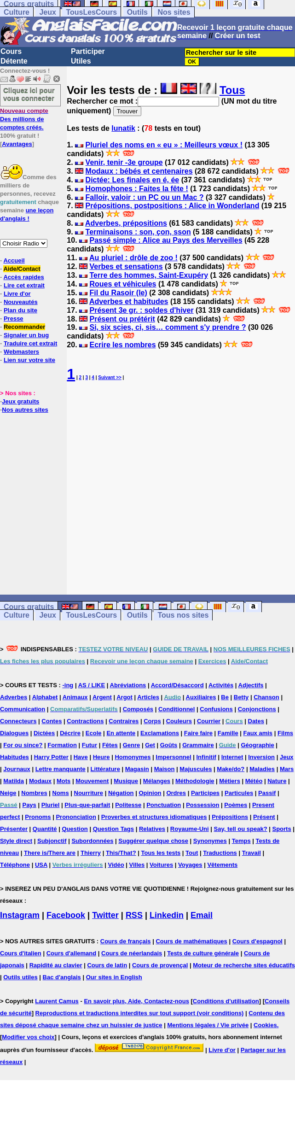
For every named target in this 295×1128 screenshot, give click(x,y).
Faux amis (258, 733)
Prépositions (230, 816)
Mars (287, 769)
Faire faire (198, 733)
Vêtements (222, 864)
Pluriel (50, 804)
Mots (63, 780)
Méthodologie (194, 780)
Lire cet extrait (24, 285)
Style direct (16, 840)
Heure (101, 757)
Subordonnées (92, 840)
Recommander (24, 326)
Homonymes (132, 757)
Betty (241, 697)
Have (81, 757)
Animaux (75, 697)
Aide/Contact (21, 268)
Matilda (13, 780)
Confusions (216, 709)
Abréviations (128, 685)
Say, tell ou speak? (240, 828)
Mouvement (92, 780)
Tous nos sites (182, 615)
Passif (267, 792)
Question (74, 828)
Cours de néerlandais (131, 953)
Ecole (94, 733)
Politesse (128, 804)
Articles (148, 697)
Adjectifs (251, 685)
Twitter (105, 915)
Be (225, 697)
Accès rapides (23, 277)
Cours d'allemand (71, 953)
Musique (126, 780)
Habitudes (14, 757)
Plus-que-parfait (87, 804)
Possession (202, 804)
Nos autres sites (25, 409)
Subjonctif (52, 840)
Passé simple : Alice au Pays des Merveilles (165, 240)
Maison (164, 769)
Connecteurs (18, 721)
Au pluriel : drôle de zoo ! (133, 258)
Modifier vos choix (28, 1037)
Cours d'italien (20, 953)
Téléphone (15, 864)
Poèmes (235, 804)
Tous (232, 90)
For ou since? (22, 745)
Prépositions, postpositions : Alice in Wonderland (173, 206)
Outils (137, 12)
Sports (281, 828)
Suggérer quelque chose (153, 840)
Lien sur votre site (29, 360)
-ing (67, 685)
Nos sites (173, 12)
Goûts (169, 745)
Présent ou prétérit (122, 319)
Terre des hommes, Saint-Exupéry (148, 275)
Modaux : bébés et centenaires (139, 171)
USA (41, 864)
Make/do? (230, 769)
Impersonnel (173, 757)
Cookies (265, 1025)
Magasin (137, 769)
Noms (60, 792)
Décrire (70, 733)
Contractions (85, 721)
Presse (13, 318)
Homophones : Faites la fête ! (137, 189)
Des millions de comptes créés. (24, 119)
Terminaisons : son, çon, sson (138, 232)
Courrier (208, 721)
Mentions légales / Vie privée (208, 1025)
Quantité (45, 828)
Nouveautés (21, 301)
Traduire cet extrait (30, 343)
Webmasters (21, 351)
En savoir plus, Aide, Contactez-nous (136, 1001)
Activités (220, 685)
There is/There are (49, 852)
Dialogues (14, 733)
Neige (8, 792)
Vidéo (116, 864)
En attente (120, 733)
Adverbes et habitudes (128, 301)
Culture (16, 12)
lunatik (123, 128)
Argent (102, 697)
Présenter (14, 828)
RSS (134, 915)
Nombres (34, 792)
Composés (138, 709)
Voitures (161, 864)
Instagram (20, 915)
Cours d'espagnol (257, 941)
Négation (121, 792)
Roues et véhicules (122, 284)
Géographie (257, 745)
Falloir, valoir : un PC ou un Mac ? (145, 197)
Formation (62, 745)
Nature (276, 780)
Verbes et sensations (125, 266)
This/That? (121, 852)
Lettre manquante (60, 769)
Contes (51, 721)
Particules (239, 792)
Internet (232, 757)
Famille (228, 733)
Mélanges (156, 780)
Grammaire (198, 745)
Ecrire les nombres (122, 345)
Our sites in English (114, 977)
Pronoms (38, 816)
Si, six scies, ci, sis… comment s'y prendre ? (167, 327)
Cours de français (125, 941)
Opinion (150, 792)
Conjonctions (257, 709)
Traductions (220, 852)
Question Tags (113, 828)
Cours (11, 51)
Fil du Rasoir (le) (118, 293)
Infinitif (206, 757)
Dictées (44, 733)
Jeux (47, 12)
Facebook (65, 915)
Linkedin (167, 915)
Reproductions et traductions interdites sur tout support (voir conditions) (139, 1013)
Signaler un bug (26, 335)
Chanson (266, 697)
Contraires (124, 721)
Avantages (17, 143)
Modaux (40, 780)
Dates (256, 721)
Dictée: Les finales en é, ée (132, 180)
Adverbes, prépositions (126, 223)
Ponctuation (163, 804)
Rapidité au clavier (55, 965)
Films (285, 733)
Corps (152, 721)
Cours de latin (107, 965)
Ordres (176, 792)
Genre (131, 745)
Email (202, 915)
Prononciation (76, 816)
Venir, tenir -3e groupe (124, 162)
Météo (254, 780)
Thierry (91, 852)
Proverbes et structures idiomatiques (154, 816)
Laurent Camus (57, 1001)
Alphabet (45, 697)
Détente (14, 61)
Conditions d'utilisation (226, 1001)
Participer (88, 51)
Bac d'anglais (62, 977)
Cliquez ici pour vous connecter (29, 94)
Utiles (81, 61)
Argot (124, 697)
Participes (205, 792)
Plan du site (20, 310)
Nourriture (89, 792)
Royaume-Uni (189, 828)
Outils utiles (20, 977)
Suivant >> (109, 377)
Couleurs (179, 721)
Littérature (105, 769)
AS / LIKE (91, 685)
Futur (89, 745)
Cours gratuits (29, 607)
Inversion (261, 757)
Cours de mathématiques (191, 941)
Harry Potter (51, 757)
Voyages (190, 864)
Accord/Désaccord (177, 685)
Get (150, 745)
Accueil (13, 260)
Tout (191, 852)
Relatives (152, 828)
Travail (251, 852)
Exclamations (159, 733)
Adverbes (13, 697)
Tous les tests (160, 852)
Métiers (229, 780)
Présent (264, 816)
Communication (22, 709)
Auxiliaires (201, 697)
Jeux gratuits (20, 401)
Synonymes (210, 840)
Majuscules (195, 769)
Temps (241, 840)
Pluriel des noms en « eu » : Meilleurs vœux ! (164, 145)
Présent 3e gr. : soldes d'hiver (141, 310)
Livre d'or (17, 293)
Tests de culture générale (203, 953)
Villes (137, 864)
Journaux (16, 769)
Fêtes (110, 745)
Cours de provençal (160, 965)
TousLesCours (91, 12)
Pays (29, 804)
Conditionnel (176, 709)
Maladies (262, 769)
